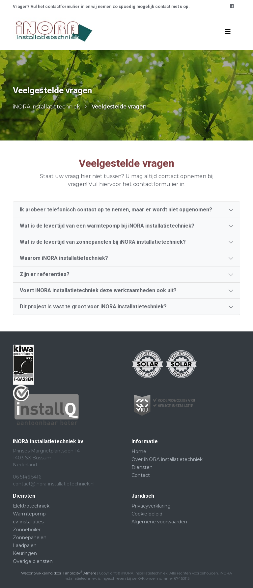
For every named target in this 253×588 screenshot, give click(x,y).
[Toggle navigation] (227, 32)
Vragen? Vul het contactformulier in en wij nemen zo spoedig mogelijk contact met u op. (101, 6)
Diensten (142, 467)
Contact (140, 475)
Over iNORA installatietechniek (167, 459)
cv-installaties (28, 522)
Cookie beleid (146, 514)
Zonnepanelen (29, 538)
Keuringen (25, 553)
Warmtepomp (29, 514)
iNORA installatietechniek (46, 107)
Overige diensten (33, 561)
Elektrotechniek (31, 506)
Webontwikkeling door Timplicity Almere (58, 573)
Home (138, 451)
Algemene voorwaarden (159, 522)
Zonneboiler (27, 530)
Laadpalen (25, 545)
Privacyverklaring (151, 506)
